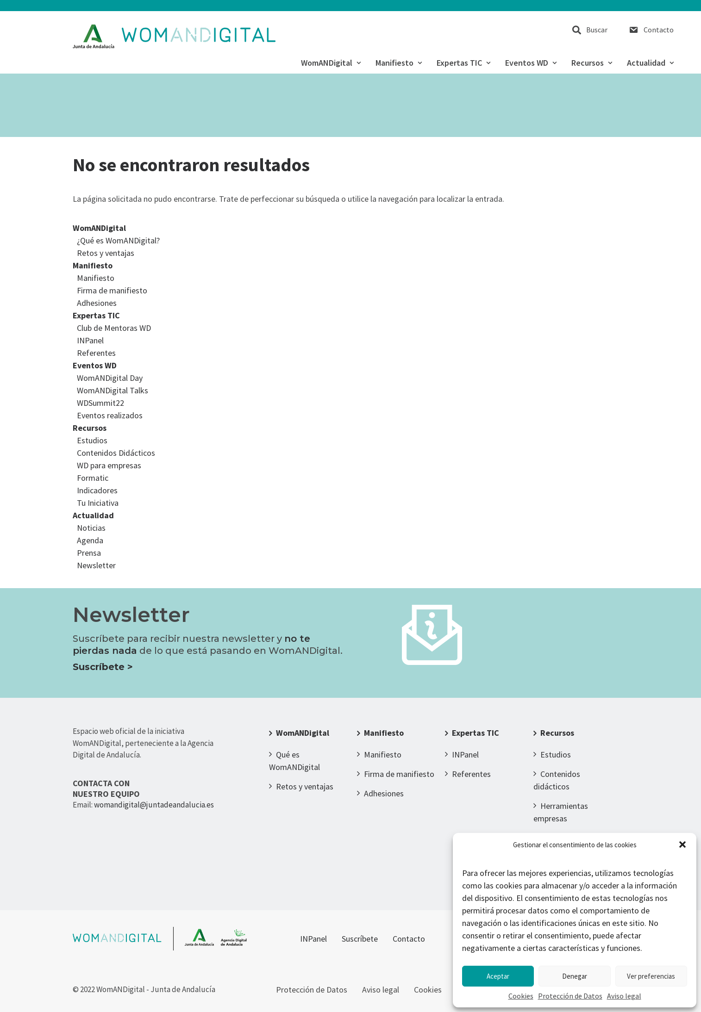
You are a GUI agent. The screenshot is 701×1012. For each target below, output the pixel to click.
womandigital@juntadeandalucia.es (154, 805)
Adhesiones (97, 303)
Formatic (92, 477)
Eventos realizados (110, 415)
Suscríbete (360, 938)
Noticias (91, 527)
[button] (682, 844)
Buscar (596, 29)
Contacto (659, 29)
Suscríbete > (103, 666)
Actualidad (650, 63)
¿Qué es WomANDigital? (118, 240)
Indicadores (97, 490)
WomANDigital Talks (112, 390)
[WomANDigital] (174, 37)
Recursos (591, 63)
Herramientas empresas (560, 812)
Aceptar (498, 976)
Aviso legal (624, 995)
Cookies (520, 995)
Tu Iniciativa (98, 502)
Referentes (96, 353)
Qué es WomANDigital (294, 760)
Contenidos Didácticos (116, 452)
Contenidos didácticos (556, 780)
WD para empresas (109, 465)
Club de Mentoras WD (114, 328)
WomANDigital (331, 63)
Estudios (92, 440)
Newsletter (96, 565)
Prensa (89, 552)
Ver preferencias (651, 976)
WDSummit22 (100, 402)
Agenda (90, 540)
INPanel (90, 340)
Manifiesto (399, 63)
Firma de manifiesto (112, 290)
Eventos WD (531, 63)
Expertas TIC (463, 63)
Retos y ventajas (105, 253)
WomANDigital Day (110, 378)
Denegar (574, 976)
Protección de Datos (570, 995)
